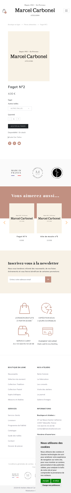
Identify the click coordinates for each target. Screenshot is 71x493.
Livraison (12, 420)
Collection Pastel (15, 389)
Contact (11, 441)
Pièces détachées (30, 25)
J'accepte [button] (45, 481)
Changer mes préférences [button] (51, 485)
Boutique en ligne (14, 25)
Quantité (11, 115)
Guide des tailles (15, 137)
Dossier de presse (15, 446)
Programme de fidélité (17, 425)
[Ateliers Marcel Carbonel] (35, 10)
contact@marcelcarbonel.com (49, 429)
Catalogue (12, 430)
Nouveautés (13, 374)
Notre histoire (42, 374)
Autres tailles (13, 104)
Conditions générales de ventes (20, 464)
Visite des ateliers (44, 389)
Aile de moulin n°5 (49, 236)
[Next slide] (66, 222)
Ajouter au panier (18, 126)
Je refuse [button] (56, 481)
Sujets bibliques (14, 394)
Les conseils (42, 384)
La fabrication (43, 379)
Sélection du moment (16, 379)
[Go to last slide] (4, 222)
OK (48, 279)
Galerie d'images (44, 400)
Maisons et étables (16, 400)
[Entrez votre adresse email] (26, 279)
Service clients (14, 415)
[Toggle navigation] (66, 10)
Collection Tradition (16, 384)
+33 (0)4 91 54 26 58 (25, 344)
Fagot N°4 (22, 236)
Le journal (41, 394)
